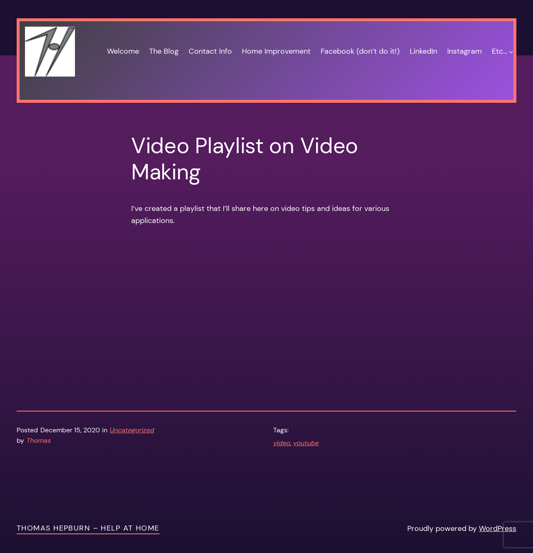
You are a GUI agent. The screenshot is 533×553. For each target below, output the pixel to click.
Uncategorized (132, 430)
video (281, 443)
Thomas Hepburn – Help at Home (88, 528)
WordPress (497, 528)
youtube (306, 443)
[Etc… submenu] (511, 51)
